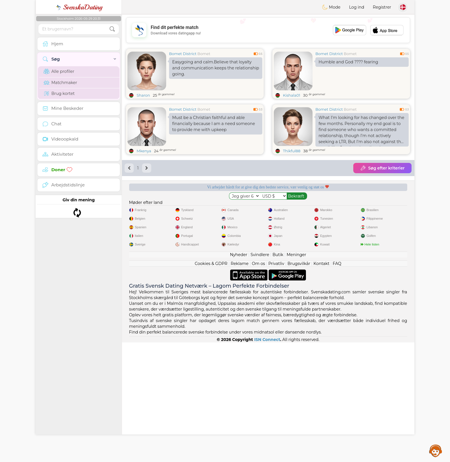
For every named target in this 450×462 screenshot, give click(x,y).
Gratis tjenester (157, 206)
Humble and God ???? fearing (348, 62)
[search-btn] (112, 29)
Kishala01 (291, 95)
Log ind (356, 7)
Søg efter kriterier (382, 168)
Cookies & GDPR (211, 383)
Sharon (143, 95)
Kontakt (321, 383)
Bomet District (182, 53)
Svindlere (260, 374)
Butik (277, 374)
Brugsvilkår (299, 383)
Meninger (296, 374)
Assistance (435, 450)
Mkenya (144, 151)
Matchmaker (60, 82)
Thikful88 (291, 151)
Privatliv (276, 383)
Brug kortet (59, 93)
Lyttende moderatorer (231, 206)
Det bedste (379, 206)
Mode (331, 7)
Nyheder (238, 374)
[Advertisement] (268, 30)
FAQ (337, 383)
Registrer (382, 7)
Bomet (203, 53)
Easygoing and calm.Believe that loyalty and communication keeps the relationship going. (215, 68)
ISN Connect (267, 459)
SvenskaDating (78, 7)
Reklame (240, 383)
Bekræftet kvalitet (305, 206)
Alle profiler (59, 71)
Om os (258, 383)
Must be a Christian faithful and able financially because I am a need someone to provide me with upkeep (213, 123)
